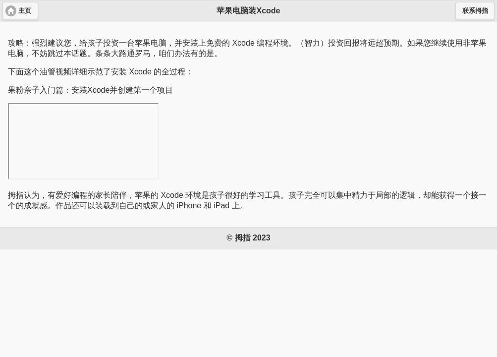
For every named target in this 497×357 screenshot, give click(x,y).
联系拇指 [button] (475, 10)
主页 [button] (24, 10)
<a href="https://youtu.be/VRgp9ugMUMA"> (83, 141)
